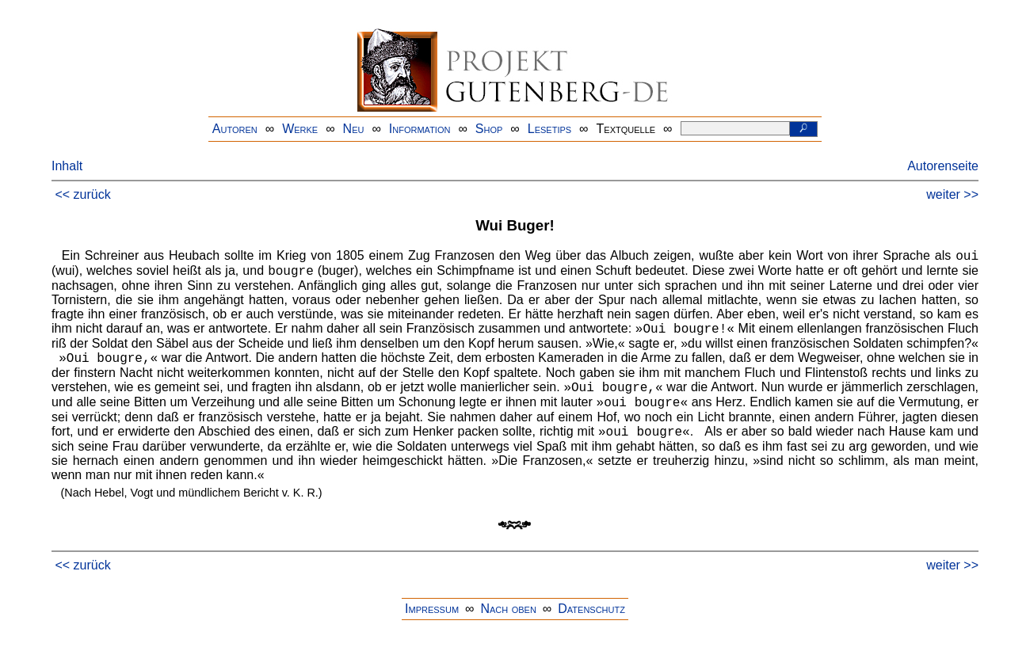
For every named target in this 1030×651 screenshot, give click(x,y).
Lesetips (549, 128)
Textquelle (626, 128)
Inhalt (67, 166)
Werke (300, 128)
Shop (489, 128)
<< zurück (82, 194)
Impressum (432, 608)
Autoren (235, 128)
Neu (353, 128)
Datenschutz (591, 608)
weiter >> (952, 194)
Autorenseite (942, 166)
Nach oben (508, 608)
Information (420, 128)
